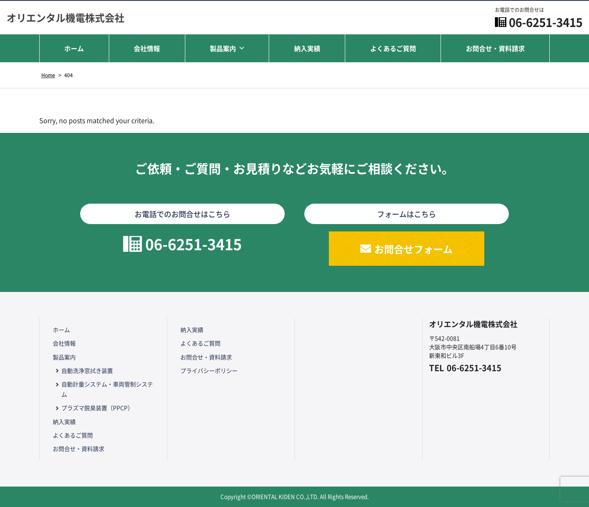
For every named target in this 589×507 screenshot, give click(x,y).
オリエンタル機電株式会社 (65, 17)
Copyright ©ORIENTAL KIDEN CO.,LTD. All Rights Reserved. (294, 496)
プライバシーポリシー (209, 370)
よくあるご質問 (393, 48)
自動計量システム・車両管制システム (107, 389)
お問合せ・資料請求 (495, 48)
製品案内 (223, 48)
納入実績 (307, 48)
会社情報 (147, 48)
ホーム (74, 48)
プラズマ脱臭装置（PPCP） (97, 408)
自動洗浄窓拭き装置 (87, 370)
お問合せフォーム (413, 249)
